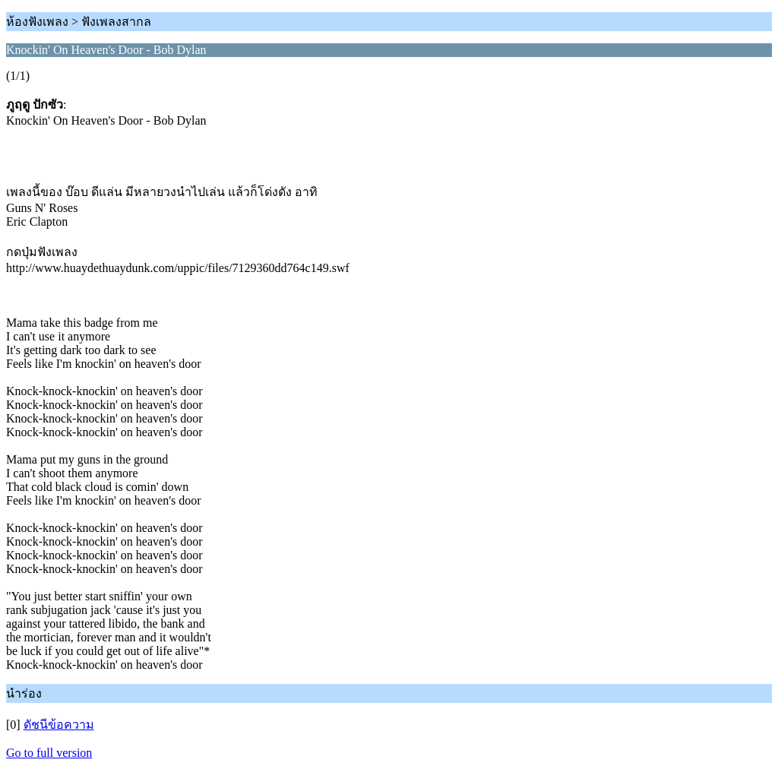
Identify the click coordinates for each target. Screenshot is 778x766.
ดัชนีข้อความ (59, 724)
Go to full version (49, 752)
